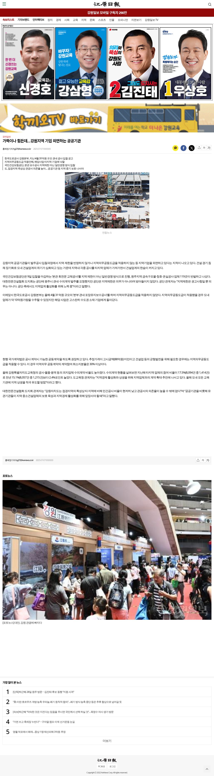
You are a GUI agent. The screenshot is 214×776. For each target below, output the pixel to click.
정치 (50, 20)
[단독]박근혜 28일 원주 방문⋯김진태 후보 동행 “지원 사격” (43, 691)
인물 (111, 20)
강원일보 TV (151, 20)
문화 (92, 20)
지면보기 (136, 20)
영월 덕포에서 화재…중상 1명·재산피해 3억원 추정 (39, 731)
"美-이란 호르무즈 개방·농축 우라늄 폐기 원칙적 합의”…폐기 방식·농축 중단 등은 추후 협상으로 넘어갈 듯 (67, 701)
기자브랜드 (23, 20)
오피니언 (123, 20)
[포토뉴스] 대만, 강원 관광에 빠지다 (22, 622)
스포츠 (102, 20)
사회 (66, 20)
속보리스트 (8, 20)
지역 (83, 20)
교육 (75, 20)
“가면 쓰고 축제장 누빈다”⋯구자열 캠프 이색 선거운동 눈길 (44, 721)
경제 (58, 20)
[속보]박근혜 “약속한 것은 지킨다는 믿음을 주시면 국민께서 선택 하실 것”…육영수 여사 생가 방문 (63, 711)
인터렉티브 (38, 20)
